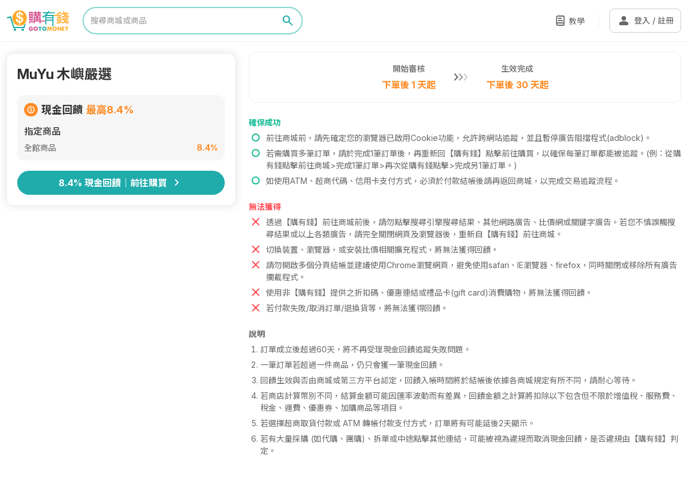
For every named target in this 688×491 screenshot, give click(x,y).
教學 (577, 21)
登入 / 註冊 (645, 21)
